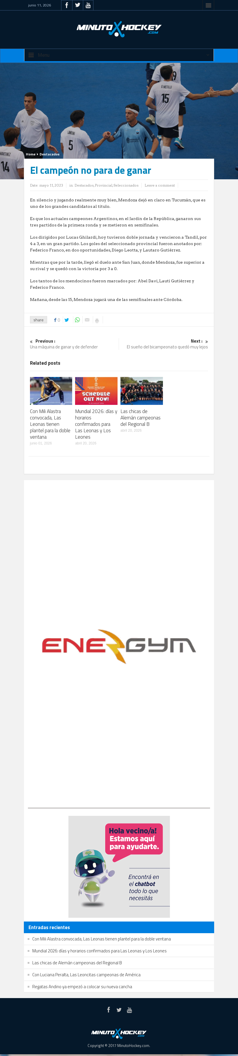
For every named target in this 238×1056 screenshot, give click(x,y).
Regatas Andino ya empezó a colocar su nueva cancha (82, 986)
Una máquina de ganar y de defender (74, 344)
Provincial (103, 185)
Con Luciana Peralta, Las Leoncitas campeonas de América (86, 974)
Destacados (50, 154)
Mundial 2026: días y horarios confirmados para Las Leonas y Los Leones (96, 424)
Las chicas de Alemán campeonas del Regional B (140, 417)
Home (30, 154)
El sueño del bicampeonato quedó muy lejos (163, 344)
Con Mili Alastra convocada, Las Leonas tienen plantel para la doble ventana (50, 424)
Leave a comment (160, 185)
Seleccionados (125, 185)
